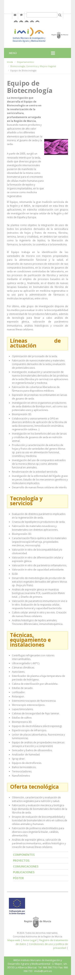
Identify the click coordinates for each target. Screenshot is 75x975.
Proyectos (21, 860)
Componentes (24, 855)
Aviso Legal (30, 940)
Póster (18, 878)
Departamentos (25, 61)
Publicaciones (23, 872)
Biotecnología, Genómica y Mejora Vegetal (33, 66)
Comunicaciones (25, 866)
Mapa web (13, 940)
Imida (10, 61)
